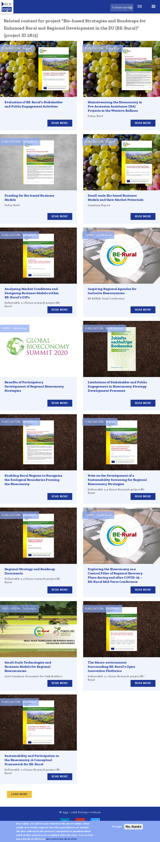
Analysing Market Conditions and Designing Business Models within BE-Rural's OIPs (32, 293)
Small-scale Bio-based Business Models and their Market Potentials (116, 197)
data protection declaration (61, 839)
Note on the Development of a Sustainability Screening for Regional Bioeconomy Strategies (117, 479)
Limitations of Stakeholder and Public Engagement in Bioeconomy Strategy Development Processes (117, 386)
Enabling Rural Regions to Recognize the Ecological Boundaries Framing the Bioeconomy (33, 479)
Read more (60, 123)
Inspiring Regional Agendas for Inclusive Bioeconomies (112, 291)
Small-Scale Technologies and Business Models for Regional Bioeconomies (28, 666)
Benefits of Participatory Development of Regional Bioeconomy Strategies (34, 386)
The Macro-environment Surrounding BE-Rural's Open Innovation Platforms (111, 666)
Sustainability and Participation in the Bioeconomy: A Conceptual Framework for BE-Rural (32, 760)
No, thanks (133, 826)
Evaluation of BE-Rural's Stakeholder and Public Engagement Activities (34, 104)
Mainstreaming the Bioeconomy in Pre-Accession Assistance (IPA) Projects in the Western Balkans (115, 106)
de (139, 6)
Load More (19, 794)
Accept (117, 826)
